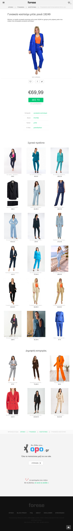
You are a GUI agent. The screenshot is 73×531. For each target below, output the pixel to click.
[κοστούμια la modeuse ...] (36, 368)
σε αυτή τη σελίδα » (42, 483)
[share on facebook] (37, 81)
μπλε (35, 123)
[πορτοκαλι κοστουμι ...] (59, 368)
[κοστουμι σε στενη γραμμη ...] (12, 259)
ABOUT (38, 513)
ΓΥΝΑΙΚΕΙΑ (20, 7)
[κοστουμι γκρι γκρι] (12, 368)
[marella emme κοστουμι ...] (59, 226)
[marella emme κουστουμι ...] (12, 401)
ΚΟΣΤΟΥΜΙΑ (32, 7)
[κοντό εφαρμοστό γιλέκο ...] (36, 324)
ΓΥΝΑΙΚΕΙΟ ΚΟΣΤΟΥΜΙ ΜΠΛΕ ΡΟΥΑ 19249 (53, 7)
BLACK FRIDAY (22, 513)
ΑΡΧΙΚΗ (10, 7)
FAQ (31, 513)
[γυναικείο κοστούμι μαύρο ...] (12, 291)
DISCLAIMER (48, 513)
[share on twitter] (42, 81)
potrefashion (38, 127)
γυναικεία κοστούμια (40, 113)
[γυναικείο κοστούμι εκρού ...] (36, 291)
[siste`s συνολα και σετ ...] (59, 324)
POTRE (36, 118)
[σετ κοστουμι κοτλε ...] (59, 401)
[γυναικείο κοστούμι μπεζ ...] (59, 291)
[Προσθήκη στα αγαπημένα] (30, 81)
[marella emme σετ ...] (59, 193)
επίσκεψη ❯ (36, 463)
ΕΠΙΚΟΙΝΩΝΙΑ (59, 513)
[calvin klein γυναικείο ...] (36, 193)
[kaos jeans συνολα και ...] (12, 193)
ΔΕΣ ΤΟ (36, 100)
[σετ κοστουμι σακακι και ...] (36, 161)
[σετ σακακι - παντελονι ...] (12, 161)
